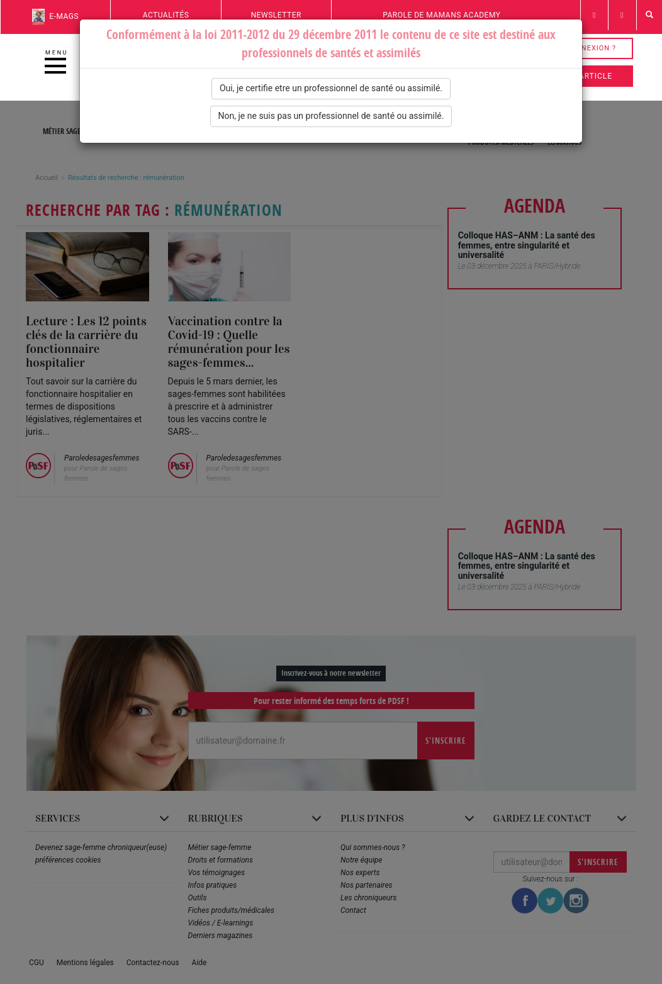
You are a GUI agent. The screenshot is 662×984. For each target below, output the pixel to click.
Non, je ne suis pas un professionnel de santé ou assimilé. (331, 116)
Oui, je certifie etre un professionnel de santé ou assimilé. (331, 88)
